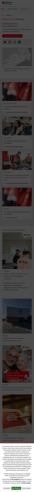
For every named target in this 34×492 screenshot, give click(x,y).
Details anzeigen (26, 488)
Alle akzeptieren (16, 488)
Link (27, 470)
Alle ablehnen (7, 488)
